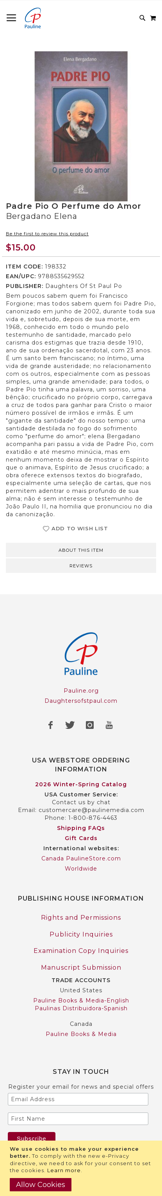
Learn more (64, 1170)
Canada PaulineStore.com (81, 858)
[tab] (81, 549)
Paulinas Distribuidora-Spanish (81, 1008)
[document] (82, 1168)
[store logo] (33, 18)
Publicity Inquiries (81, 934)
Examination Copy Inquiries (81, 950)
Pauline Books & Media (81, 1034)
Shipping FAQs (81, 828)
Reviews (81, 566)
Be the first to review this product (47, 233)
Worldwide (81, 868)
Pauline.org (81, 690)
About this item (81, 550)
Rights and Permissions (81, 917)
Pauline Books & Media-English (81, 1000)
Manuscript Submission (81, 967)
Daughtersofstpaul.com (81, 700)
